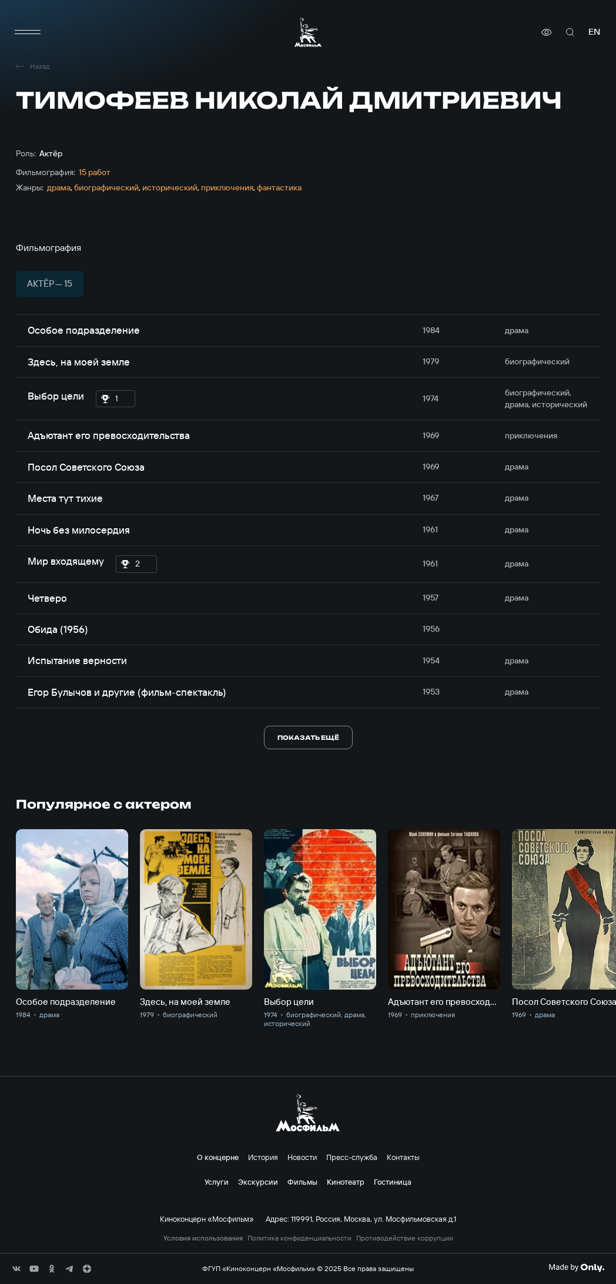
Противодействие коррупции (404, 1238)
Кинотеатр (345, 1181)
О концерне (218, 1157)
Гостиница (392, 1181)
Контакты (403, 1157)
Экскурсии (258, 1181)
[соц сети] (16, 1268)
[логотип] (308, 32)
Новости (302, 1157)
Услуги (217, 1181)
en (594, 32)
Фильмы (302, 1181)
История (263, 1157)
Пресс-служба (351, 1157)
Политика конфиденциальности (299, 1238)
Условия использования (203, 1238)
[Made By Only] (576, 1267)
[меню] (27, 32)
